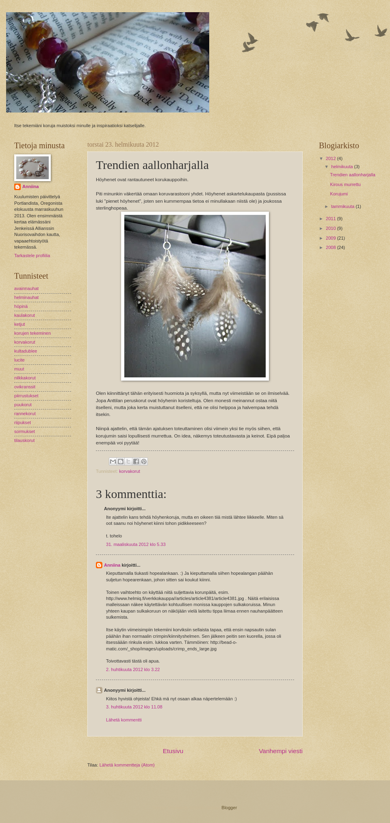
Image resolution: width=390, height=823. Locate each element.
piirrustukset (26, 395)
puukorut (23, 404)
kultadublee (25, 351)
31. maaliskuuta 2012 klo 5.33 (136, 544)
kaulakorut (24, 315)
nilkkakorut (25, 377)
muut (19, 368)
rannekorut (25, 413)
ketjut (19, 324)
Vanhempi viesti (281, 750)
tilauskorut (24, 440)
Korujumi (339, 193)
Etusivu (173, 750)
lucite (19, 359)
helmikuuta (342, 166)
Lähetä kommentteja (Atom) (127, 764)
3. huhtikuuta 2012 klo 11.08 (134, 706)
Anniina (112, 565)
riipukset (22, 422)
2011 (331, 218)
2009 (331, 238)
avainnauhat (26, 288)
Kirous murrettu (345, 184)
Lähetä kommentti (124, 719)
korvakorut (129, 471)
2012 (331, 158)
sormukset (24, 431)
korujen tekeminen (32, 333)
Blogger (228, 807)
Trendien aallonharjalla (352, 174)
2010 (331, 228)
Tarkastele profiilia (32, 255)
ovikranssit (24, 386)
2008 (331, 247)
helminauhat (26, 297)
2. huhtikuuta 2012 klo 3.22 (133, 669)
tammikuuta (343, 206)
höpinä (21, 306)
